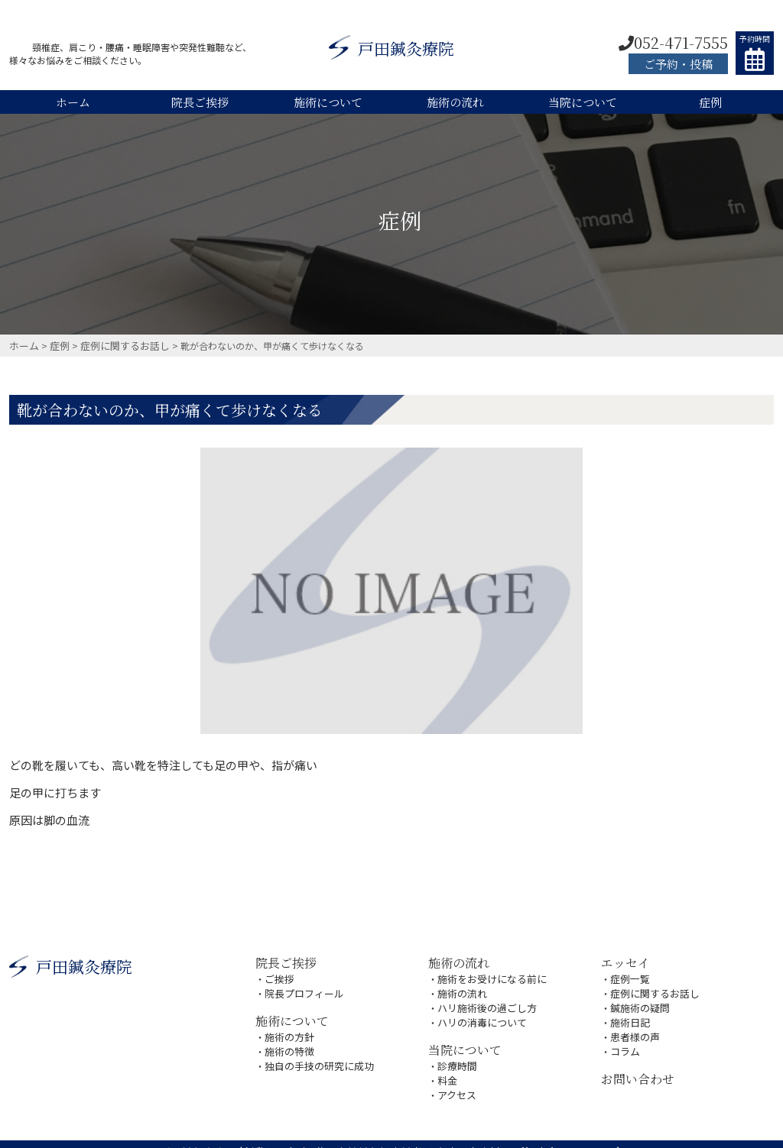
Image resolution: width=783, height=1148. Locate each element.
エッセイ (624, 960)
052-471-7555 (673, 42)
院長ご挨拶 (200, 102)
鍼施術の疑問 (637, 1000)
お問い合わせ (635, 1066)
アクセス (455, 1080)
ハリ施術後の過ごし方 (483, 1000)
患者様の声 (633, 1026)
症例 (710, 102)
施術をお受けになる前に (487, 975)
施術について (328, 102)
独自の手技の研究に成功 (315, 1054)
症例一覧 (628, 975)
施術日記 (628, 1013)
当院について (582, 102)
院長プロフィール (301, 987)
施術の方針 (287, 1028)
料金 (446, 1067)
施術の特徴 (287, 1041)
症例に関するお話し (651, 987)
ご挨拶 (278, 975)
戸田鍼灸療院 (391, 50)
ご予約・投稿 (678, 64)
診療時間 (455, 1054)
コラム (624, 1039)
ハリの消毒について (478, 1013)
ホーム (73, 102)
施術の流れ (455, 102)
